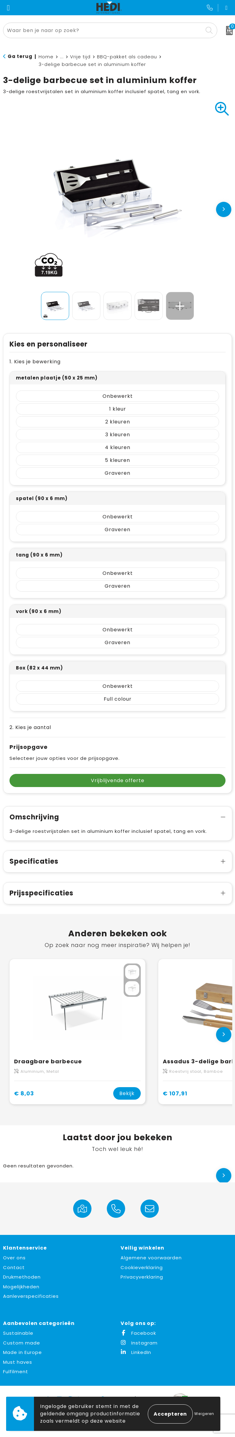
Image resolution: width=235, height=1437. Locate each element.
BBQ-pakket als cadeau (127, 56)
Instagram (139, 1343)
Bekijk (127, 1093)
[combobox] (103, 30)
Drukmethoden (22, 1277)
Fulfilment (15, 1371)
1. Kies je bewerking (35, 361)
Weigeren (204, 1413)
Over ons (14, 1257)
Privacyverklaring (142, 1277)
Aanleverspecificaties (31, 1296)
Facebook (138, 1333)
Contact (14, 1267)
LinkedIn (136, 1352)
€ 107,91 (175, 1093)
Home (46, 56)
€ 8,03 (24, 1093)
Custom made (21, 1343)
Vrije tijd (80, 56)
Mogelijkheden (21, 1286)
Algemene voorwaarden (151, 1257)
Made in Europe (22, 1352)
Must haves (17, 1362)
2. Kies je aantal (30, 727)
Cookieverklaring (142, 1267)
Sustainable (18, 1333)
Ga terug (20, 56)
